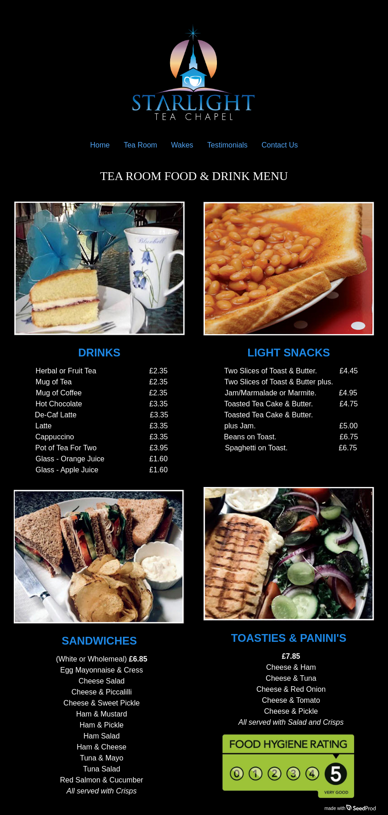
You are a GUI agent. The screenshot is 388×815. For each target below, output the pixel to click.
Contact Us (279, 145)
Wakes (182, 145)
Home (100, 145)
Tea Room (140, 145)
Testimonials (227, 145)
